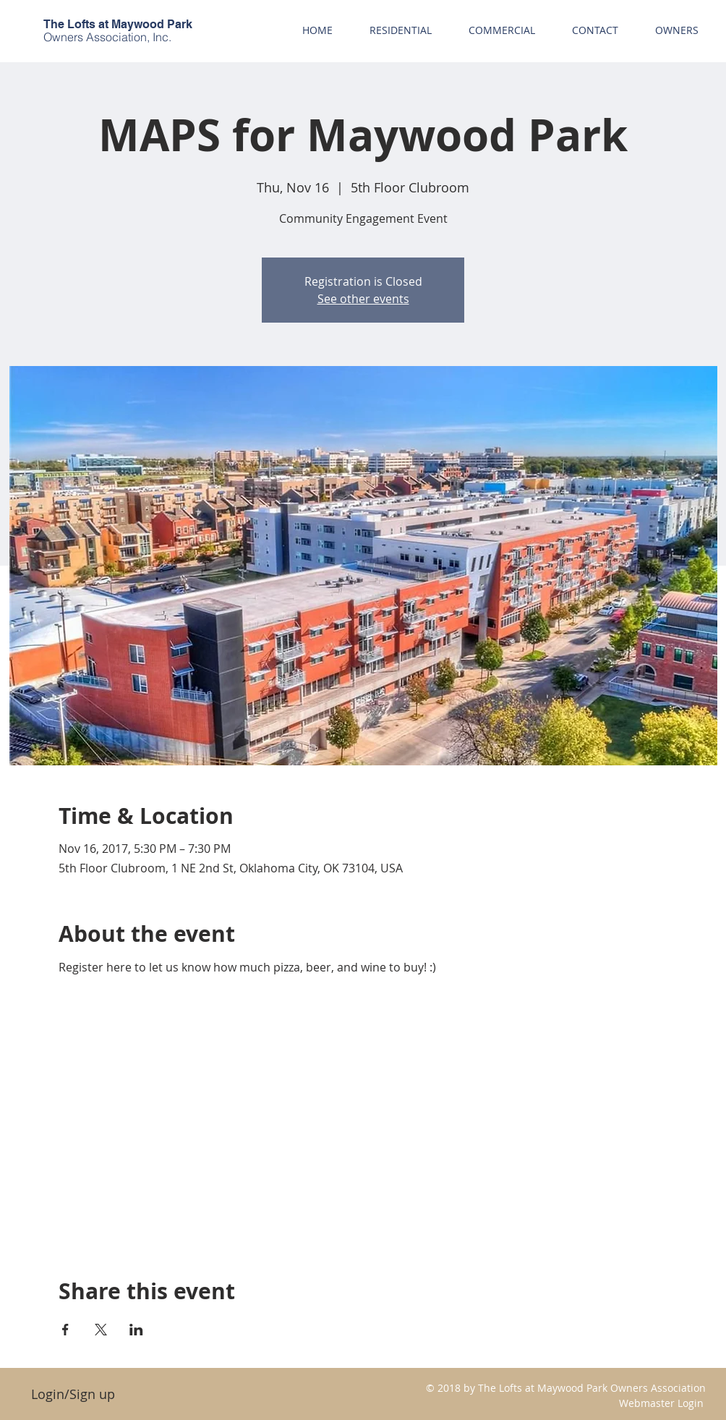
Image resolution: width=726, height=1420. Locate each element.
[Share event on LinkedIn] (136, 1329)
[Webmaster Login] (661, 1402)
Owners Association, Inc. (107, 37)
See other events (363, 299)
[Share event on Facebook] (65, 1329)
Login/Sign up (73, 1394)
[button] (676, 30)
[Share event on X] (101, 1329)
